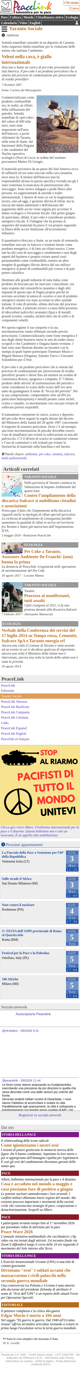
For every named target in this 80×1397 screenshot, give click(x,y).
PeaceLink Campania (15, 712)
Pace (4, 17)
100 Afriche (10, 979)
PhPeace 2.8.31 (32, 1357)
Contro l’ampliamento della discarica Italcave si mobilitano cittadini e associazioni (39, 500)
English (35, 23)
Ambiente (12, 35)
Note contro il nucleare (18, 905)
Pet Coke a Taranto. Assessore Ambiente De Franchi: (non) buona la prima (37, 556)
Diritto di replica (44, 1361)
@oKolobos (10, 1030)
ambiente (31, 454)
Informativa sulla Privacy (59, 1357)
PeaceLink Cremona (14, 717)
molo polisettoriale (14, 458)
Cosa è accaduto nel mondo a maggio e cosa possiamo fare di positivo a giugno (37, 1186)
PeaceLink (12, 679)
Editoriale (7, 690)
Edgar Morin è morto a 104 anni (31, 1315)
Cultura (15, 17)
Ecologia (72, 17)
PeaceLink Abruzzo (14, 701)
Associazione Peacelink (33, 1014)
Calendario (9, 23)
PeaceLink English (13, 733)
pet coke (44, 454)
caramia (57, 454)
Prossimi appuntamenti (24, 844)
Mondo (28, 17)
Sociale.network (14, 1007)
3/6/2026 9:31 (29, 1030)
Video (23, 23)
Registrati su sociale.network (40, 1115)
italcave (69, 454)
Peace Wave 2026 (17, 1231)
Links (5, 723)
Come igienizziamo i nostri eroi (30, 1145)
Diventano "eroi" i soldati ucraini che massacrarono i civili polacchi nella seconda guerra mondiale (36, 1275)
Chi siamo (71, 2)
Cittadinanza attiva (49, 17)
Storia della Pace (19, 1134)
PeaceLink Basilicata (15, 707)
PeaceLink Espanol (14, 728)
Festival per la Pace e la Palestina (25, 953)
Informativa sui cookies (19, 1361)
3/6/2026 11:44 (30, 1080)
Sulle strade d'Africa (16, 878)
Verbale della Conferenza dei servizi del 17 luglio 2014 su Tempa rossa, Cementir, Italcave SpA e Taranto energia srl (39, 635)
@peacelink (10, 1080)
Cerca (74, 8)
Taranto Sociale (26, 28)
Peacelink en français (15, 739)
